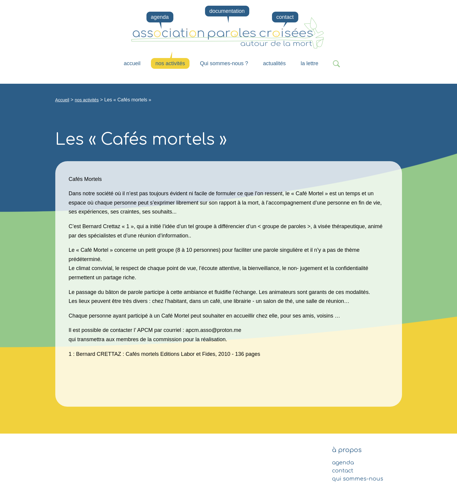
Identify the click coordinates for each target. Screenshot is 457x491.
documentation (226, 11)
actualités (274, 63)
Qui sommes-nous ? (224, 63)
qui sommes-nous (357, 479)
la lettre (309, 63)
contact (285, 17)
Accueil (132, 63)
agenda (160, 17)
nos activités (170, 63)
